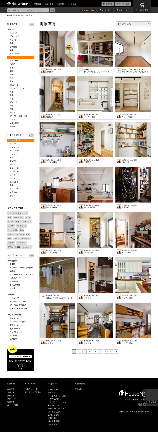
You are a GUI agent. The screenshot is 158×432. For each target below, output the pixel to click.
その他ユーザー (15, 288)
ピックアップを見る (33, 392)
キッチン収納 (91, 116)
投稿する (10, 402)
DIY (27, 234)
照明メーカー (14, 329)
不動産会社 (13, 281)
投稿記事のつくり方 (56, 408)
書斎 (10, 50)
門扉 (10, 109)
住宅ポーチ (13, 85)
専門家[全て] (13, 261)
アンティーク (14, 172)
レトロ (11, 175)
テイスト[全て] (14, 140)
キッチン (12, 40)
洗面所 (11, 64)
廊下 (10, 71)
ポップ (11, 178)
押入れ (10, 247)
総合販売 (12, 339)
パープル (16, 238)
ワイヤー (11, 243)
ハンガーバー (27, 247)
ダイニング (13, 36)
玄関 (10, 81)
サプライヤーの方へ (58, 402)
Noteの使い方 (53, 405)
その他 (11, 126)
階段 (10, 75)
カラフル (12, 192)
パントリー (129, 161)
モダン (11, 165)
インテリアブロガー (17, 302)
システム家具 (13, 230)
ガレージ (12, 102)
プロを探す (48, 4)
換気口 (17, 247)
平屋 (9, 238)
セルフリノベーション (16, 234)
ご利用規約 (52, 418)
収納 (9, 217)
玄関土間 (53, 71)
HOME (9, 15)
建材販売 (12, 336)
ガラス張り (27, 221)
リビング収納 (129, 116)
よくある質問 (106, 10)
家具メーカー (14, 325)
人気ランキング (31, 389)
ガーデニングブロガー (17, 305)
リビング (12, 33)
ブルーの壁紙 (18, 217)
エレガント (13, 182)
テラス (11, 113)
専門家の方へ (55, 399)
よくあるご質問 (54, 412)
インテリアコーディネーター (20, 268)
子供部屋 (12, 47)
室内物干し (26, 238)
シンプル (12, 144)
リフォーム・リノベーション (20, 275)
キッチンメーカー (16, 332)
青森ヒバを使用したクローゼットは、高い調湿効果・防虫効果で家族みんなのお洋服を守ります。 (59, 297)
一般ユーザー (14, 298)
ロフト (11, 78)
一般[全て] (12, 295)
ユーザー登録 (12, 405)
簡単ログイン (124, 10)
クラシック (13, 168)
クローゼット (14, 57)
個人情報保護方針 (55, 421)
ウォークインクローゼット (17, 213)
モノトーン (13, 189)
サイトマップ (53, 424)
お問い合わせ (53, 415)
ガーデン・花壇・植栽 (17, 116)
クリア (31, 24)
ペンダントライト (14, 221)
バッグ (27, 217)
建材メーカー (14, 318)
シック (11, 199)
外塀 (10, 106)
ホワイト (12, 196)
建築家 (11, 264)
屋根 (10, 95)
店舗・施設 (13, 123)
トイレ (11, 68)
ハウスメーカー (15, 278)
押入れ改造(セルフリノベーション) (97, 71)
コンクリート (21, 226)
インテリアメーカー (17, 322)
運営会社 (78, 389)
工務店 (11, 271)
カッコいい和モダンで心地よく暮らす (135, 71)
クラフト (12, 120)
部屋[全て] (12, 29)
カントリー (13, 151)
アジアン (12, 161)
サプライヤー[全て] (15, 315)
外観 (10, 92)
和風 (10, 185)
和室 (10, 43)
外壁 (10, 99)
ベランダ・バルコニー (17, 88)
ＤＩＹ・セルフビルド (17, 309)
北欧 (10, 158)
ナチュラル (13, 147)
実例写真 (37, 4)
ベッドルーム (14, 54)
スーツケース (21, 243)
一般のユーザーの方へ (59, 396)
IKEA (22, 230)
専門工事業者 (14, 285)
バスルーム (13, 61)
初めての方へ (89, 10)
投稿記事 (60, 4)
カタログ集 (71, 4)
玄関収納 (53, 116)
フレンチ (12, 154)
